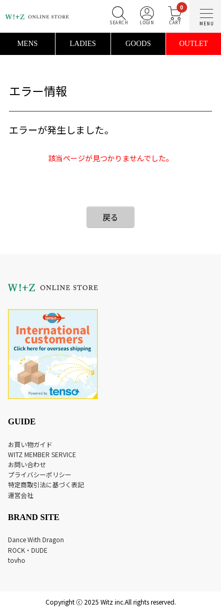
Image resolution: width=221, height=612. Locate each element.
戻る (110, 216)
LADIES (83, 44)
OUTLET (193, 44)
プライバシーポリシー (39, 474)
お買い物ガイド (30, 444)
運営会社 (20, 494)
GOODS (138, 44)
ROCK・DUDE (28, 549)
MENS (27, 44)
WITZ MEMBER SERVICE (42, 454)
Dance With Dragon (36, 539)
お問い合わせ (27, 464)
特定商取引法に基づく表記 (46, 484)
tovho (16, 559)
